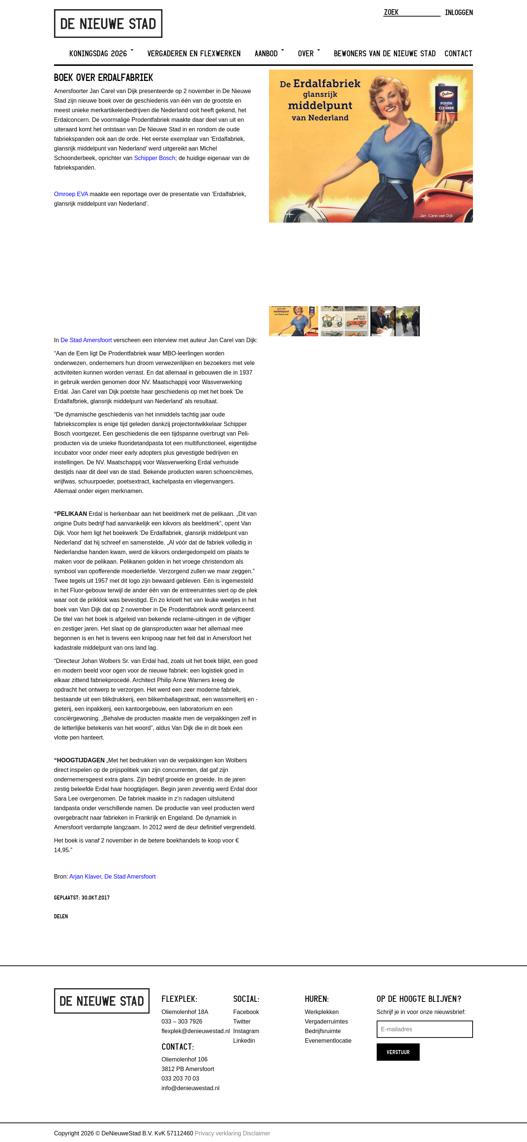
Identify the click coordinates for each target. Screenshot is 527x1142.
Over (309, 53)
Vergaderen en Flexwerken (194, 53)
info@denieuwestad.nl (191, 1088)
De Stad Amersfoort (86, 340)
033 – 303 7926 (182, 1021)
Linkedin (244, 1041)
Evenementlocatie (328, 1041)
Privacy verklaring (218, 1133)
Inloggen (459, 12)
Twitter (242, 1021)
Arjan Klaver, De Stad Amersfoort (112, 876)
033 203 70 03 (180, 1078)
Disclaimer (256, 1133)
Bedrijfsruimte (323, 1031)
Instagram (246, 1031)
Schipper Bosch (154, 158)
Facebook (246, 1012)
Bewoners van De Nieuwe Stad (385, 53)
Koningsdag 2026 (101, 53)
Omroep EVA (71, 194)
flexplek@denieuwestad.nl (196, 1031)
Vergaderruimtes (326, 1021)
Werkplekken (322, 1012)
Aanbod (269, 53)
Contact (459, 53)
